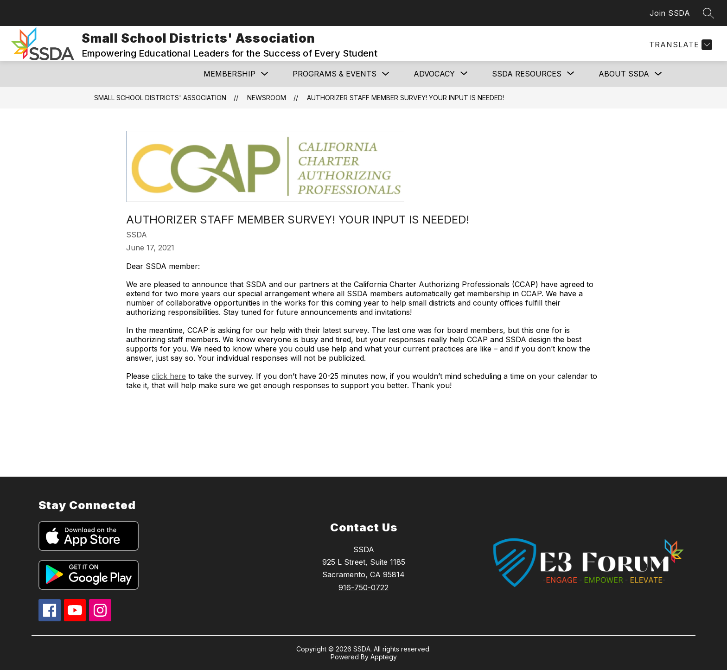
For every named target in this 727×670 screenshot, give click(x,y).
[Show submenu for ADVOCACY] (434, 73)
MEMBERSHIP (229, 73)
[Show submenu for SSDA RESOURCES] (526, 73)
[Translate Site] (679, 45)
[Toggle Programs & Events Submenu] (385, 74)
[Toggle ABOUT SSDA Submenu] (658, 74)
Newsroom (266, 98)
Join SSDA (670, 13)
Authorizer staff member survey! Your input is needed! (405, 98)
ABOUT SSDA (624, 73)
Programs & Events (334, 73)
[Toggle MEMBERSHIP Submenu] (264, 74)
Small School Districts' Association (160, 98)
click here (169, 376)
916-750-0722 (363, 587)
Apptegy (383, 657)
